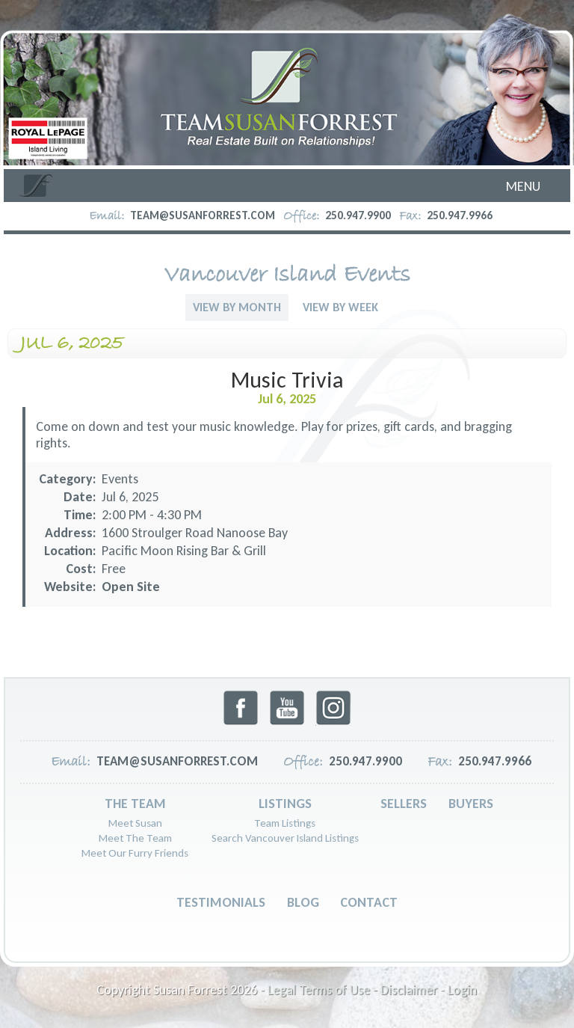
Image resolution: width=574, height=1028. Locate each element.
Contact (369, 902)
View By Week (340, 307)
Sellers (403, 803)
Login (462, 990)
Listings (285, 803)
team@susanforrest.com (202, 215)
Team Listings (284, 823)
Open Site (131, 586)
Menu (523, 186)
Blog (303, 902)
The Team (135, 803)
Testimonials (220, 902)
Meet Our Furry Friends (134, 853)
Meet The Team (135, 838)
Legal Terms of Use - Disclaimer (352, 990)
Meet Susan (135, 823)
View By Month (237, 307)
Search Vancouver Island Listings (285, 838)
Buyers (470, 803)
